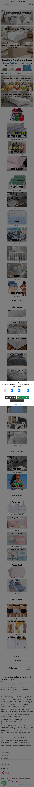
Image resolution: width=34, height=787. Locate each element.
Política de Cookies (17, 404)
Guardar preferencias (17, 401)
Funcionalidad (28, 391)
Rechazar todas (10, 397)
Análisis (12, 391)
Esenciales (5, 391)
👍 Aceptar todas (23, 397)
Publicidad (19, 391)
